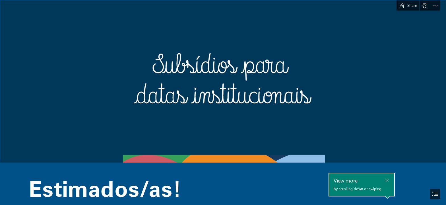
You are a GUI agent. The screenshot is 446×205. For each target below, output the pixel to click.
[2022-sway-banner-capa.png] (223, 81)
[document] (223, 102)
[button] (408, 5)
